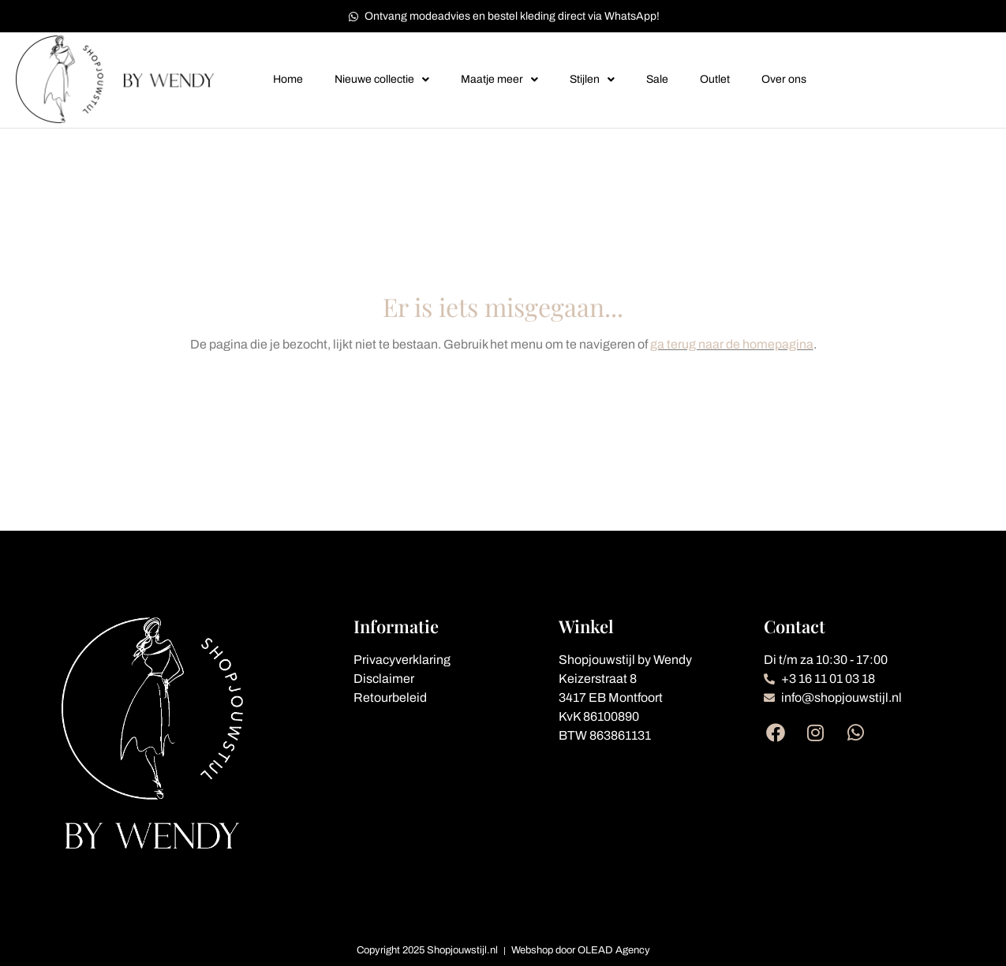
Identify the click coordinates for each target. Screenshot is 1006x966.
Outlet (715, 79)
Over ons (783, 79)
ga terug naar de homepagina (731, 344)
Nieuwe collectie (382, 79)
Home (288, 79)
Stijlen (592, 79)
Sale (657, 79)
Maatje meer (499, 79)
